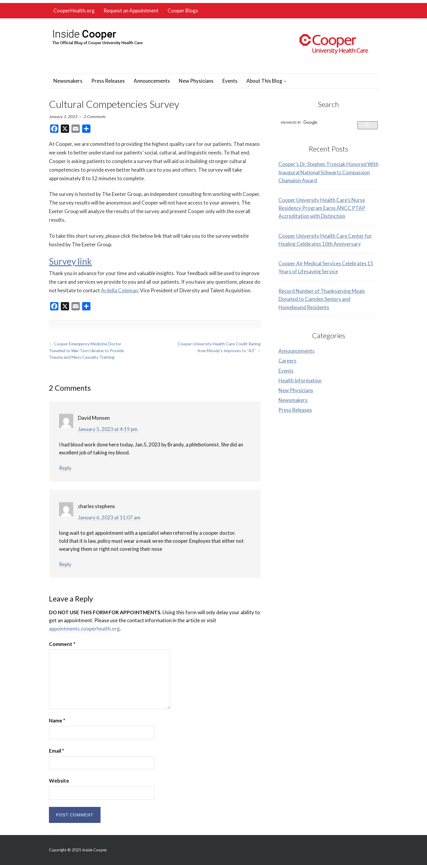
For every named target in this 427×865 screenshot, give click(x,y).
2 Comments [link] (95, 116)
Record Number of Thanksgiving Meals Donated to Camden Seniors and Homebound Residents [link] (321, 299)
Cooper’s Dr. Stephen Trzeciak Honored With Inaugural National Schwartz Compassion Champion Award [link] (328, 172)
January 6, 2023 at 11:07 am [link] (109, 517)
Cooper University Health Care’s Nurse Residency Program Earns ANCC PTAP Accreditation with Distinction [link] (321, 208)
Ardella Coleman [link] (119, 290)
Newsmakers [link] (67, 81)
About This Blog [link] (266, 81)
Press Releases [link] (108, 81)
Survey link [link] (70, 261)
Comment (62, 644)
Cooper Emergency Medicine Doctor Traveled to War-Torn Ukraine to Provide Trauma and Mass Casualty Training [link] (86, 350)
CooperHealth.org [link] (74, 10)
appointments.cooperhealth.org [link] (84, 628)
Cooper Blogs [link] (183, 10)
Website (59, 781)
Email (56, 751)
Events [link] (230, 81)
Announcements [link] (152, 81)
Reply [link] (65, 468)
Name (57, 720)
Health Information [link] (299, 380)
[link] (97, 35)
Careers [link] (287, 361)
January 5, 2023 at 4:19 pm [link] (108, 429)
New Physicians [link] (196, 81)
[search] (314, 122)
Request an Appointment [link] (131, 10)
